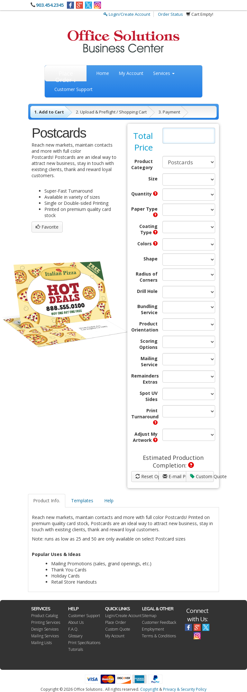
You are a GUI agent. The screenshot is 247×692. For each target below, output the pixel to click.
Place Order (115, 622)
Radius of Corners (147, 277)
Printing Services (45, 622)
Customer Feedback (159, 622)
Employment (153, 629)
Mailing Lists (41, 642)
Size (153, 179)
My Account (131, 73)
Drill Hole (147, 291)
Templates (82, 500)
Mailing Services (45, 636)
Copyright (149, 689)
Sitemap (149, 615)
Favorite (47, 227)
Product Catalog (44, 615)
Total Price (143, 141)
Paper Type (144, 211)
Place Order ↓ (65, 75)
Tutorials (75, 649)
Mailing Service (149, 361)
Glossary (75, 636)
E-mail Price (174, 476)
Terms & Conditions (159, 636)
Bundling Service (147, 309)
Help (109, 500)
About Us (76, 622)
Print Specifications (84, 642)
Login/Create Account (127, 14)
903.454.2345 (50, 5)
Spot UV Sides (149, 396)
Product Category (142, 164)
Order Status (170, 14)
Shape (150, 259)
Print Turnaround (144, 416)
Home (102, 73)
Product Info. (46, 500)
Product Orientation (144, 327)
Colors (147, 244)
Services (164, 73)
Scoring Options (148, 344)
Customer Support (73, 89)
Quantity (144, 194)
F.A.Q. (73, 629)
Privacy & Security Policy (184, 689)
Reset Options (147, 476)
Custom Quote (202, 476)
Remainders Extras (144, 379)
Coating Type (148, 229)
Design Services (45, 629)
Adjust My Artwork (145, 437)
